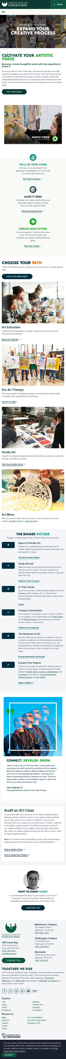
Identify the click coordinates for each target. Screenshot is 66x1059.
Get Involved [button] (15, 92)
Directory (6, 1020)
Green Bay (49, 978)
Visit (3, 1002)
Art (3, 12)
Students (36, 1007)
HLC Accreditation (35, 1017)
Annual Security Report (37, 1020)
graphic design (32, 672)
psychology (23, 674)
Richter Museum (30, 619)
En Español (37, 1010)
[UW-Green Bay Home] (14, 4)
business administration (48, 672)
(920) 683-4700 (42, 933)
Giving (4, 1028)
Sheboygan (20, 981)
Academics (6, 1010)
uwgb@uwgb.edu (9, 954)
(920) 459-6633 (42, 947)
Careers (5, 1023)
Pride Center (58, 617)
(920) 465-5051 (41, 960)
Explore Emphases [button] (17, 276)
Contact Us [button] (33, 908)
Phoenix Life (37, 1004)
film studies (41, 677)
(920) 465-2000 (9, 951)
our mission (52, 981)
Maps (4, 1017)
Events (5, 1026)
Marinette (43, 981)
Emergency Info (34, 1023)
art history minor (15, 521)
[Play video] (55, 138)
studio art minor (31, 521)
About (4, 1007)
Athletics (36, 1002)
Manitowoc (6, 981)
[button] (33, 40)
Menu (58, 4)
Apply (4, 1004)
